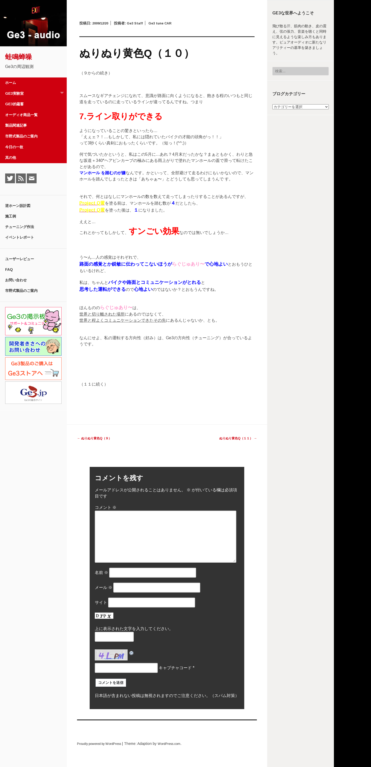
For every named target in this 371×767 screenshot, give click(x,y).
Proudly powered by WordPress (103, 744)
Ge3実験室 (36, 93)
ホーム (10, 83)
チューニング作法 (19, 227)
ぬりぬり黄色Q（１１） (235, 438)
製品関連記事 (16, 125)
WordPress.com (179, 744)
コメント (105, 507)
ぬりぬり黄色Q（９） (97, 438)
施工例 (10, 216)
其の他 (10, 157)
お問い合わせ (16, 280)
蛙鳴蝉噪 (18, 56)
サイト (101, 602)
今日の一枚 (14, 147)
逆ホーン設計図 (17, 206)
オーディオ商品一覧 (21, 115)
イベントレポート (19, 237)
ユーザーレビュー (19, 259)
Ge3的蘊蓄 (14, 104)
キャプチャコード (175, 668)
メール (103, 587)
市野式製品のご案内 (21, 136)
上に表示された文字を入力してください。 (134, 628)
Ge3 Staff (138, 23)
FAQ (9, 269)
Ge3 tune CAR (165, 23)
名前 (101, 572)
